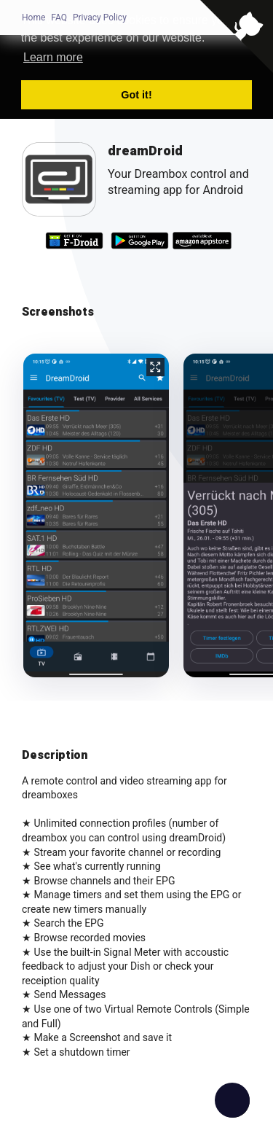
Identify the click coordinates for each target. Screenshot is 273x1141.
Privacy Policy (100, 17)
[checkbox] (232, 1100)
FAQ (59, 17)
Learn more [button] (53, 57)
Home (33, 17)
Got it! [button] (136, 95)
